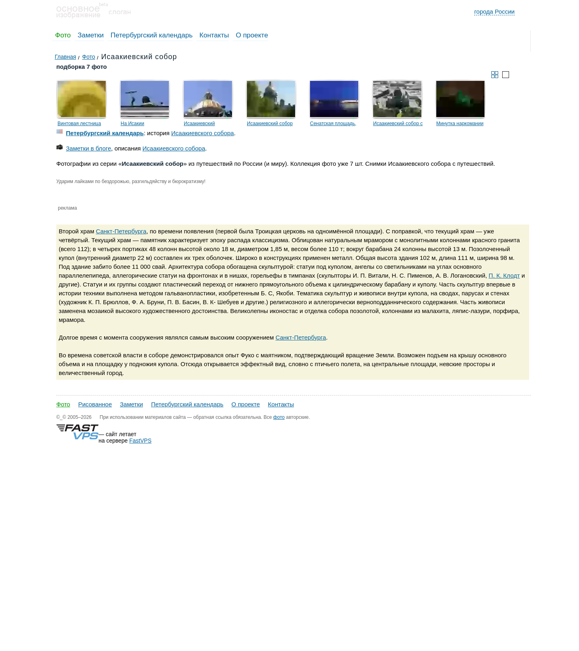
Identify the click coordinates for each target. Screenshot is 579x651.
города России (494, 11)
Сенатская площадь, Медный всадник (333, 125)
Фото (63, 35)
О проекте (252, 35)
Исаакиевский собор (270, 123)
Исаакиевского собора (202, 133)
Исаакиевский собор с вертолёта (398, 125)
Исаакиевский (199, 123)
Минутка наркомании (459, 123)
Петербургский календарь (152, 35)
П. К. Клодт (504, 275)
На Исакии (132, 123)
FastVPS (140, 440)
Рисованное (95, 404)
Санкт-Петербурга (121, 231)
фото (279, 417)
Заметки (91, 35)
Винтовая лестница (79, 123)
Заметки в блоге (88, 148)
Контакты (214, 35)
